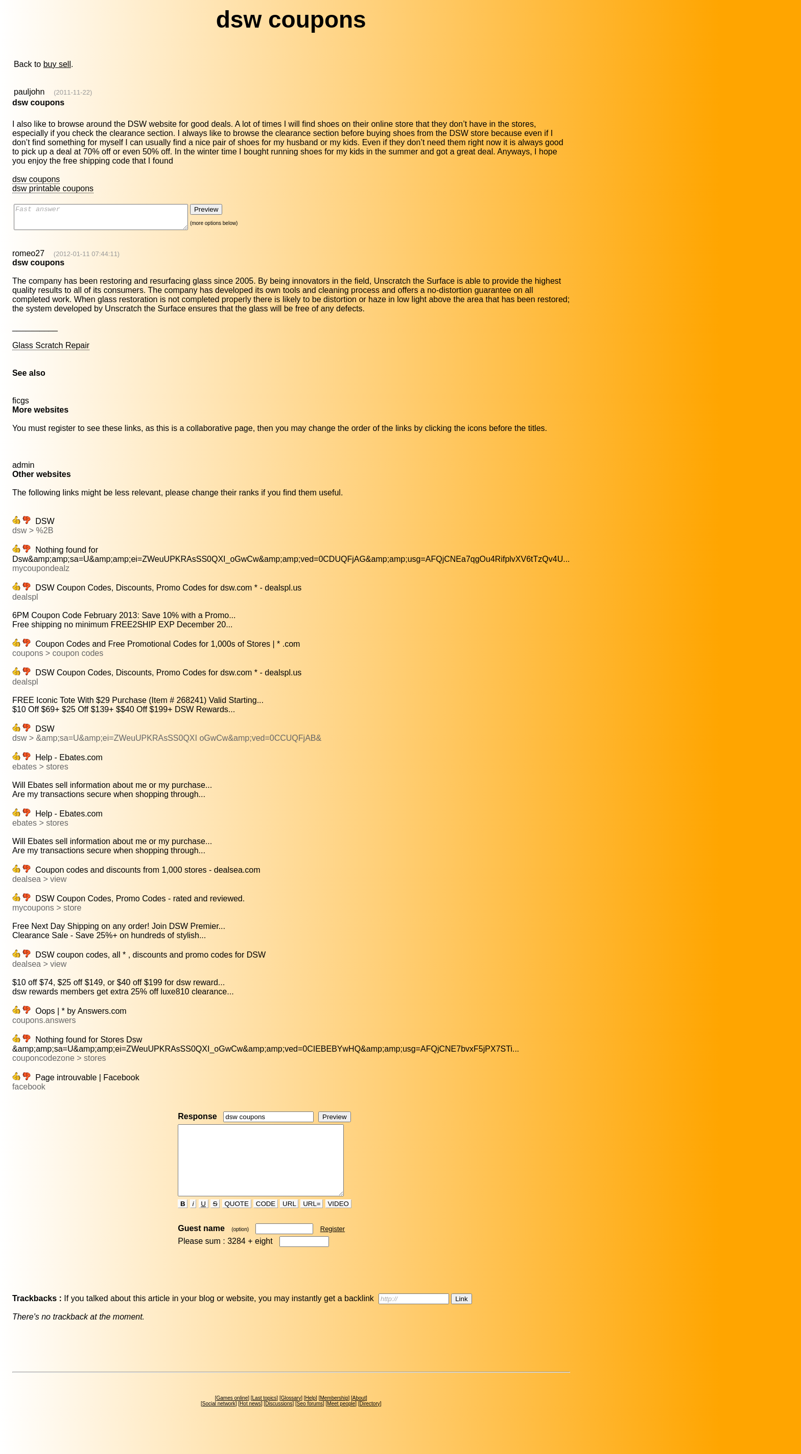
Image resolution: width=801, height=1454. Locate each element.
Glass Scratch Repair (50, 350)
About (359, 1416)
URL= (311, 1222)
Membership (334, 1416)
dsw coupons (36, 179)
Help (310, 1416)
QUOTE (237, 1222)
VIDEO (338, 1222)
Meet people (341, 1422)
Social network (218, 1422)
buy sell (57, 64)
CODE (265, 1222)
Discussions (278, 1422)
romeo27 (28, 258)
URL (289, 1222)
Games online (232, 1416)
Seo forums (310, 1422)
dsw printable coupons (52, 188)
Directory (370, 1422)
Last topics (264, 1416)
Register (332, 1247)
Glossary (291, 1416)
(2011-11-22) (73, 92)
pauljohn (29, 91)
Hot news (250, 1422)
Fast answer (111, 219)
